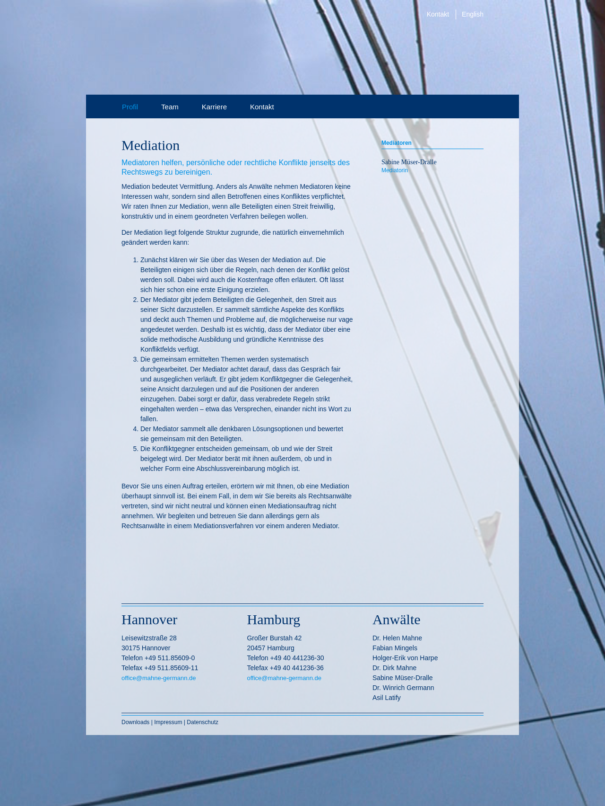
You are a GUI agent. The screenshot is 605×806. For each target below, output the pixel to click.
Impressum (168, 722)
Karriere (214, 107)
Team (170, 107)
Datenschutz (202, 722)
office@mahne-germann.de (158, 678)
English (473, 14)
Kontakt (438, 14)
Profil (130, 107)
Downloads (136, 722)
